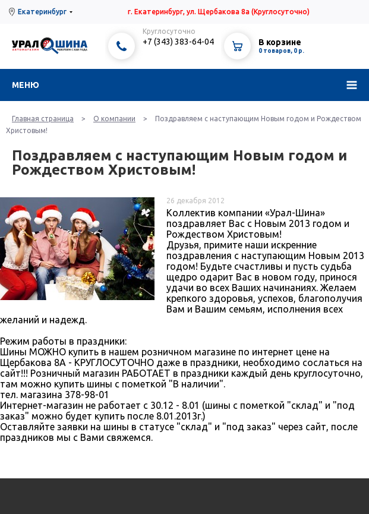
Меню (25, 85)
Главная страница (43, 118)
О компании (114, 118)
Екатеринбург (42, 11)
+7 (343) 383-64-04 (178, 41)
